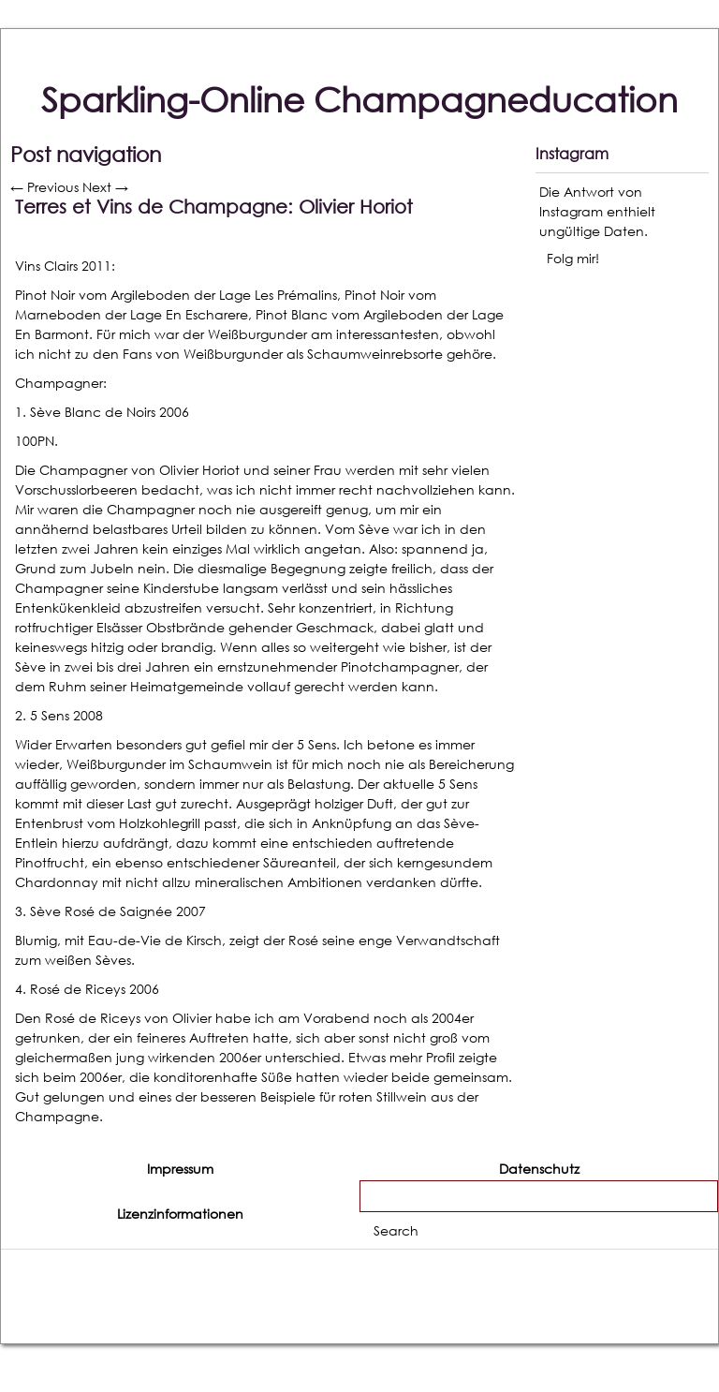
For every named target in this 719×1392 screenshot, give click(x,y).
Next (105, 187)
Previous (44, 187)
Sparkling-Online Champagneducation (359, 99)
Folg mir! (573, 258)
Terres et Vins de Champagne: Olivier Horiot (214, 206)
